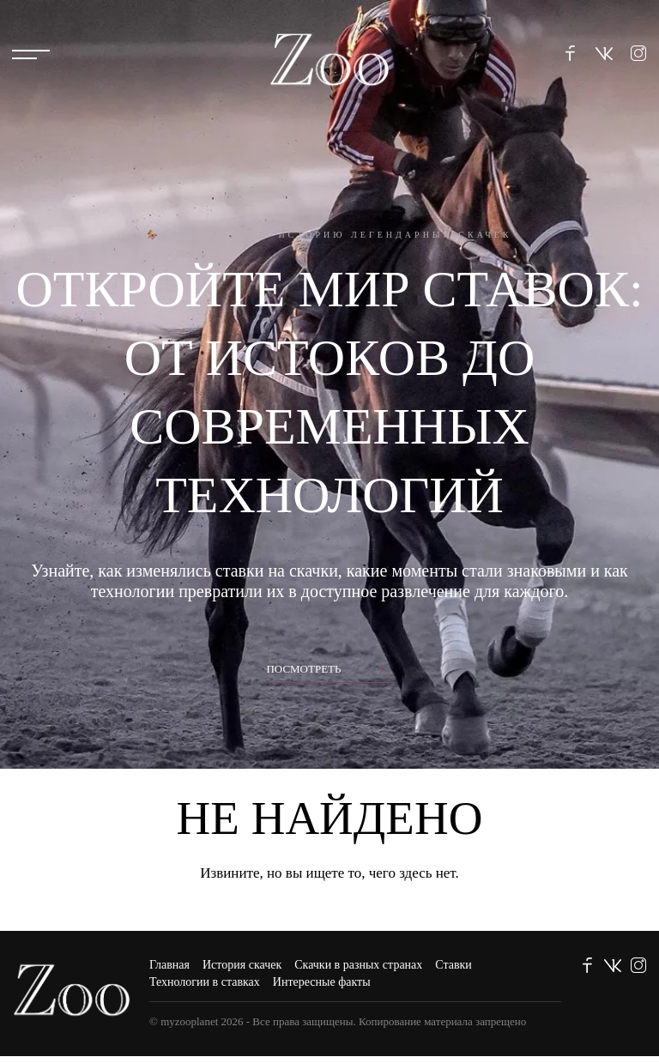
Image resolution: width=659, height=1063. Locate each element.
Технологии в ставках (204, 981)
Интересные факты (322, 981)
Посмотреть (303, 668)
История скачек (242, 964)
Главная (169, 964)
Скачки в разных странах (358, 964)
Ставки (453, 964)
